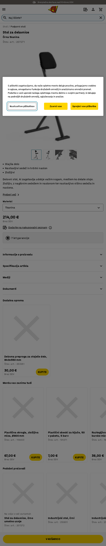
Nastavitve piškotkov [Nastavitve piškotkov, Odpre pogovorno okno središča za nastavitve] (22, 106)
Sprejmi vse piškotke (84, 106)
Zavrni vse (56, 106)
